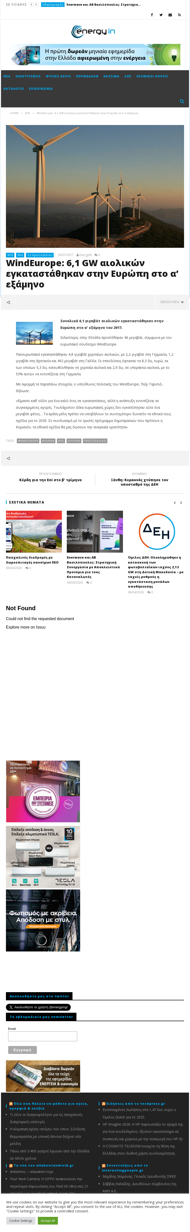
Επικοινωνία (41, 89)
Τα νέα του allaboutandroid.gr (44, 1165)
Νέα (7, 76)
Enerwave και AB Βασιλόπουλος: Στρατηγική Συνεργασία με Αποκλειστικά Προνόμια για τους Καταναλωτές (104, 4)
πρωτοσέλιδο (95, 440)
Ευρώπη (74, 440)
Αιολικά (48, 440)
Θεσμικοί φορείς (152, 76)
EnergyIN (85, 254)
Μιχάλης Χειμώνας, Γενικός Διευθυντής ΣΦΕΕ (139, 1176)
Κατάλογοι (13, 89)
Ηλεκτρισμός (53, 4)
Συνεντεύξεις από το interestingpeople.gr (125, 1167)
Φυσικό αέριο (58, 76)
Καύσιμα (111, 76)
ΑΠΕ (127, 76)
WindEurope (28, 440)
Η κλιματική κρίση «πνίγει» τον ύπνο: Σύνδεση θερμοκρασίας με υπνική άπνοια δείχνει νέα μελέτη (47, 1136)
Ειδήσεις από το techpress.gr (135, 1103)
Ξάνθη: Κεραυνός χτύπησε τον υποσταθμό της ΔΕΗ (139, 480)
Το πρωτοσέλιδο (40, 255)
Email (12, 1029)
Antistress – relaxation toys (31, 1171)
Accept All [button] (48, 1220)
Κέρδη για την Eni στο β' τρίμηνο (50, 477)
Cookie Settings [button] (20, 1220)
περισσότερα (172, 302)
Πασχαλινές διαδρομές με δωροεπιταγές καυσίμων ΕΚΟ (32, 560)
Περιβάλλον (87, 76)
